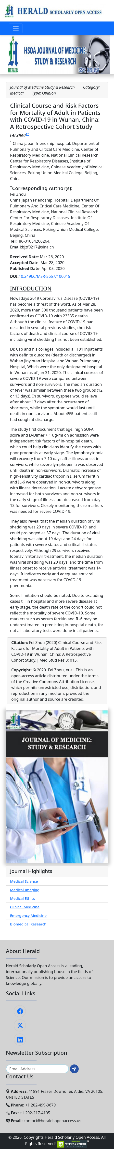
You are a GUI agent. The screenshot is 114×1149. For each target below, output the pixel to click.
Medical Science (24, 881)
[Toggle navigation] (16, 28)
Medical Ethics (22, 898)
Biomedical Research (28, 924)
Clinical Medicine (24, 906)
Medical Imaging (24, 889)
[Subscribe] (74, 1068)
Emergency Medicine (28, 915)
